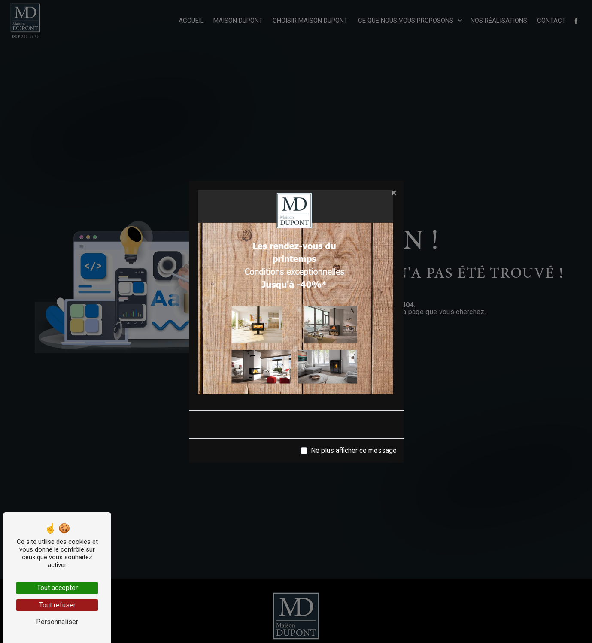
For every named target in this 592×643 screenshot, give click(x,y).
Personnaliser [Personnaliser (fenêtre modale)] (57, 622)
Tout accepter (57, 588)
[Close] (394, 193)
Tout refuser (57, 605)
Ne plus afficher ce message (354, 450)
